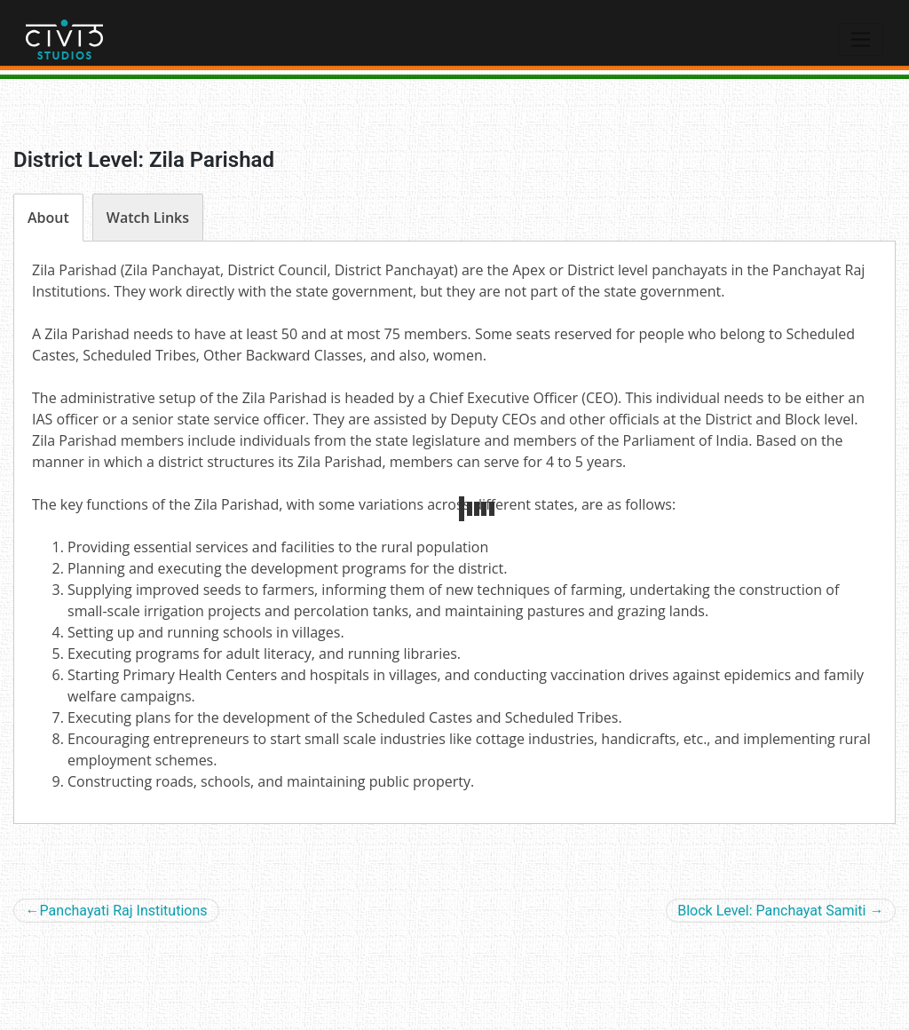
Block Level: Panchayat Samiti (771, 910)
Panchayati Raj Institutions (124, 910)
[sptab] (48, 218)
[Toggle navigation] (860, 39)
